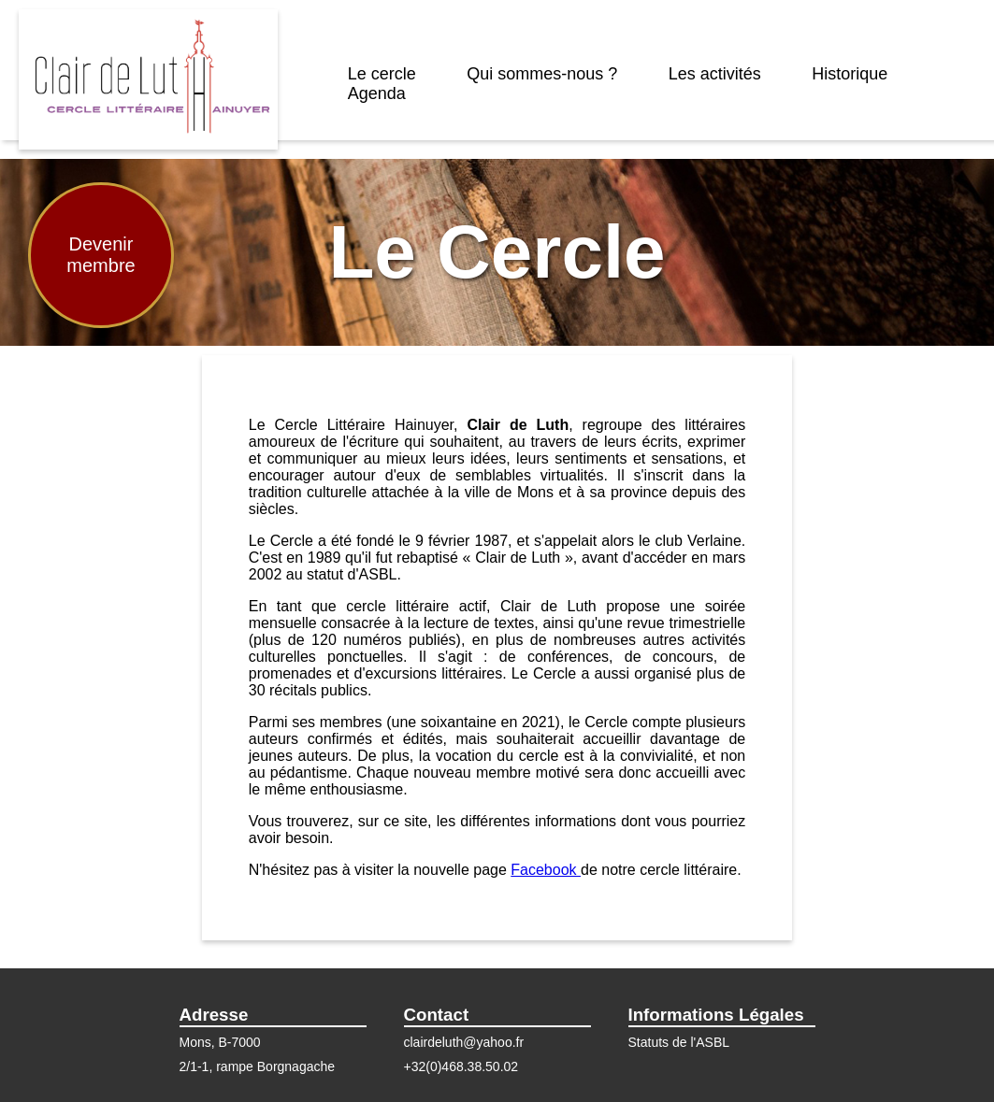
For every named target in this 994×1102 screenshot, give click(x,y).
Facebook (546, 870)
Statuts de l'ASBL (679, 1042)
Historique (849, 73)
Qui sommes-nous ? (542, 73)
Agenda (377, 93)
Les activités (715, 73)
